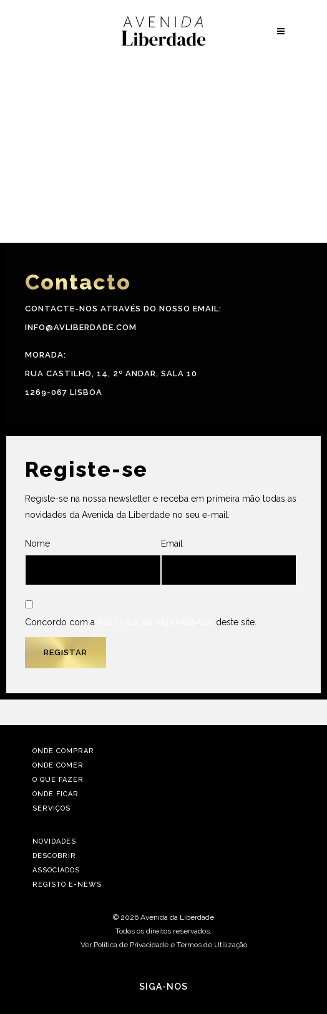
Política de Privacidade (155, 622)
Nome (93, 562)
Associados (56, 870)
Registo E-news (67, 884)
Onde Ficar (55, 794)
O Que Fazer (58, 780)
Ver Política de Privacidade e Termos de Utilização (164, 944)
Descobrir (54, 856)
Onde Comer (58, 765)
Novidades (54, 841)
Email (229, 562)
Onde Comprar (63, 751)
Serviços (51, 808)
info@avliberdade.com (81, 327)
